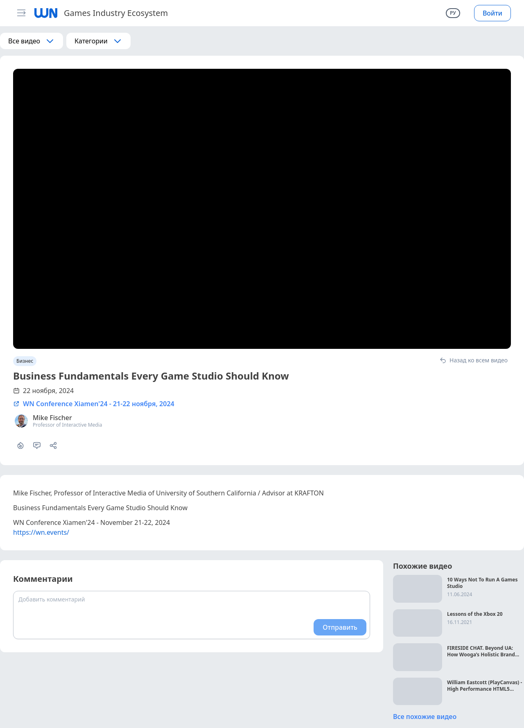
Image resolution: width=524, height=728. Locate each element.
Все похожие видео (424, 716)
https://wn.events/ (41, 532)
